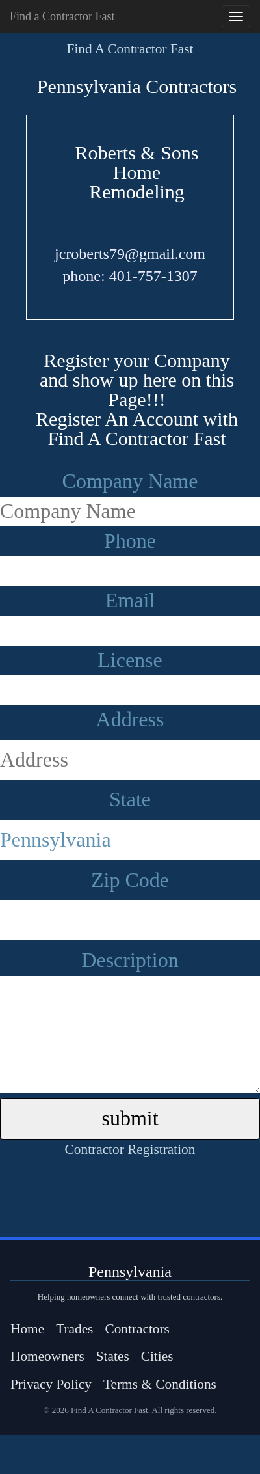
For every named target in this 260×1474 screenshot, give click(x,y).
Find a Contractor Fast (62, 16)
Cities (157, 1356)
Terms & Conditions (159, 1384)
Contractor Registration (130, 1149)
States (112, 1356)
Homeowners (47, 1356)
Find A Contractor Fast (130, 49)
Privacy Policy (51, 1384)
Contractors (137, 1329)
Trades (74, 1329)
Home (27, 1329)
